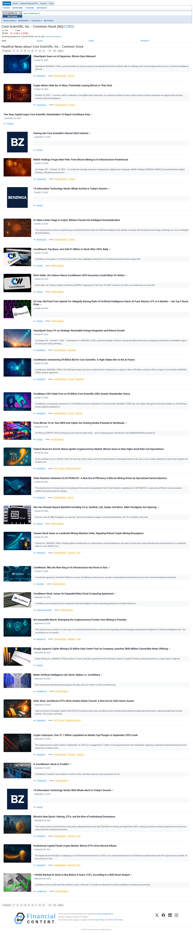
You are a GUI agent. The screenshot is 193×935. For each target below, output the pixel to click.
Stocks (15, 3)
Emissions (79, 413)
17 (50, 51)
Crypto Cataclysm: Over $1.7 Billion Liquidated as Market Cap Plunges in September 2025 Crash (85, 735)
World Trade (72, 350)
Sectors (43, 3)
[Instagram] (176, 919)
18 (55, 51)
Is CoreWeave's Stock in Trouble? (52, 764)
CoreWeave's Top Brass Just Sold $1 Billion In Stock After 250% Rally (71, 249)
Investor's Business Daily (44, 610)
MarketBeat (40, 584)
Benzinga (39, 150)
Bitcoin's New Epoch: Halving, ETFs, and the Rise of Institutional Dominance (74, 817)
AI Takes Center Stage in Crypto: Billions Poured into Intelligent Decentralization (76, 220)
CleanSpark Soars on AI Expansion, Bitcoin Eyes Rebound (64, 56)
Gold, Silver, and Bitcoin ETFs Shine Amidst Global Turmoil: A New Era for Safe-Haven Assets (83, 701)
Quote (40, 40)
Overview (6, 8)
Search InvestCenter (31, 13)
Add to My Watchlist (58, 36)
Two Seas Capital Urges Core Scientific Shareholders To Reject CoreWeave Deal (48, 114)
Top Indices (35, 20)
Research (145, 40)
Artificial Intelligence (60, 76)
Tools (51, 3)
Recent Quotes (9, 20)
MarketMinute (41, 76)
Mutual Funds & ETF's (29, 3)
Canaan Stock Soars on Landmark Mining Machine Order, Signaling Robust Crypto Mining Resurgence (88, 533)
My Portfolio (48, 20)
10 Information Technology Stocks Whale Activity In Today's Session (71, 188)
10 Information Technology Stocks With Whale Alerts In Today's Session (73, 790)
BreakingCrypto (41, 105)
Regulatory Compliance (73, 469)
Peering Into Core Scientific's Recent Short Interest (62, 133)
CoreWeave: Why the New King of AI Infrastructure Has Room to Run (71, 567)
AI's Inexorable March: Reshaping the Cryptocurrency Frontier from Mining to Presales (80, 620)
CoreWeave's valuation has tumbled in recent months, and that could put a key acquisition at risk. (78, 774)
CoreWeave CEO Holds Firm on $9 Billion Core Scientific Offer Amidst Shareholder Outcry (81, 394)
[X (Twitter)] (157, 919)
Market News (18, 8)
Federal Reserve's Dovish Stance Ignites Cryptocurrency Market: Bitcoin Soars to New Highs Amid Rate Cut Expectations (98, 449)
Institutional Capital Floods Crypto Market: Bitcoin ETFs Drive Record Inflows (75, 846)
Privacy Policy (98, 920)
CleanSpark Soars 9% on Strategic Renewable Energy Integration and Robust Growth (79, 330)
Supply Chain (80, 379)
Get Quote (12, 16)
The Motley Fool (41, 691)
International (42, 8)
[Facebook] (163, 919)
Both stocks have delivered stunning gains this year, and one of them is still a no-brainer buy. (75, 685)
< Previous (6, 51)
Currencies (30, 8)
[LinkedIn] (170, 919)
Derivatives (71, 553)
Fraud (78, 639)
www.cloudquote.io (105, 914)
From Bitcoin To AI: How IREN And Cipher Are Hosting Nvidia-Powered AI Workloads (80, 423)
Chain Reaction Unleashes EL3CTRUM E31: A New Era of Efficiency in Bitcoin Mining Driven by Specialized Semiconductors (100, 478)
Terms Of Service (115, 920)
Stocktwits (10, 123)
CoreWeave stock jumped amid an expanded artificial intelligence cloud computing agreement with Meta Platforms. (86, 603)
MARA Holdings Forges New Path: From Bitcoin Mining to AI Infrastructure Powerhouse (80, 159)
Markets (6, 3)
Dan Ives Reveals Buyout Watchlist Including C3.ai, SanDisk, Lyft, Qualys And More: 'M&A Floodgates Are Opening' (96, 507)
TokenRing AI (41, 498)
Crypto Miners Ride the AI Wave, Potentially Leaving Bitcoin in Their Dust (72, 85)
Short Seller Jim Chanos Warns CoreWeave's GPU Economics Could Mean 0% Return (80, 275)
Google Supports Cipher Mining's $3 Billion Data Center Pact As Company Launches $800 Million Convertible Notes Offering (101, 648)
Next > (60, 51)
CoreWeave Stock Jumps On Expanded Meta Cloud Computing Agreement (74, 593)
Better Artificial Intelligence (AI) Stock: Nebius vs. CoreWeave (67, 675)
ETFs (55, 469)
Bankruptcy (71, 639)
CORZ (68, 26)
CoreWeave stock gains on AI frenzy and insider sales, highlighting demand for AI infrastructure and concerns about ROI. (88, 259)
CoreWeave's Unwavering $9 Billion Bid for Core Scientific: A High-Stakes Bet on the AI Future (84, 359)
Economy (71, 76)
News (91, 40)
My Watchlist (23, 20)
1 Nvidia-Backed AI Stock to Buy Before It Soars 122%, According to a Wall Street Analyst (82, 875)
